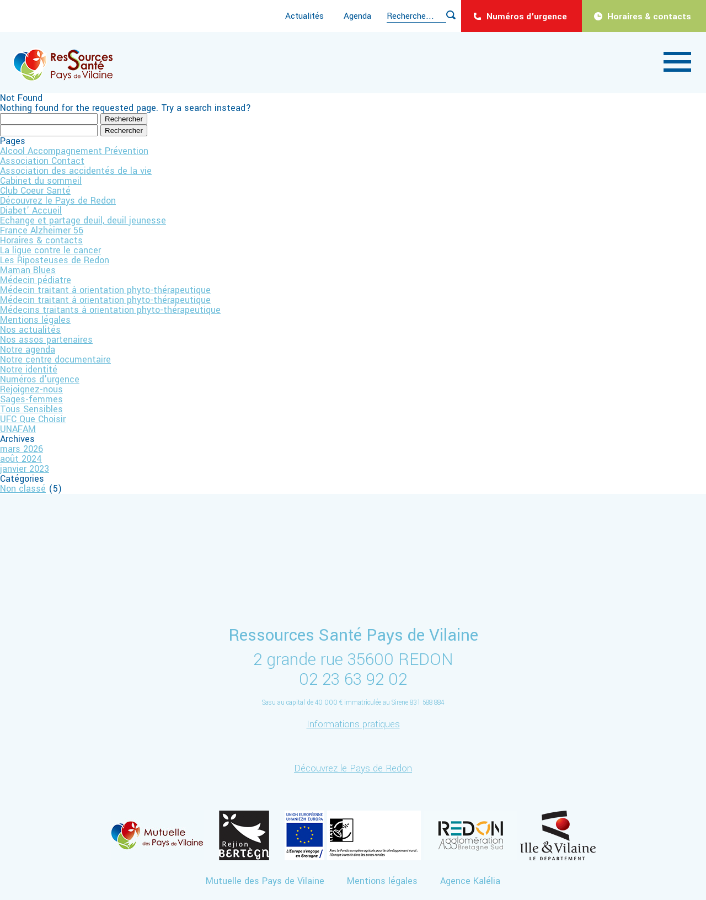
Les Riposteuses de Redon (54, 260)
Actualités (304, 16)
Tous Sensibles (31, 409)
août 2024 (21, 458)
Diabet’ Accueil (31, 210)
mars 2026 (21, 449)
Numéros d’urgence (526, 16)
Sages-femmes (31, 399)
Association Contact (42, 161)
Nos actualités (30, 329)
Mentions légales (35, 319)
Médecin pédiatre (35, 280)
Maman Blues (28, 270)
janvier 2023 (24, 468)
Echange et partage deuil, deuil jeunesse (83, 220)
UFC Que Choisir (33, 419)
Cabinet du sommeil (41, 180)
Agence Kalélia (470, 881)
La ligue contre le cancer (50, 250)
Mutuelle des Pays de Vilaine (265, 881)
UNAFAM (18, 429)
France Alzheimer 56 (41, 230)
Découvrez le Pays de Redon (58, 200)
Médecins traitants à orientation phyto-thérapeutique (110, 309)
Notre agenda (27, 349)
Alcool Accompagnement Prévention (74, 151)
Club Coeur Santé (35, 190)
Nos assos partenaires (46, 339)
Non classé (23, 488)
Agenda (357, 16)
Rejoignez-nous (31, 389)
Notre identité (28, 369)
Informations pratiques (353, 724)
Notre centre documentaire (55, 359)
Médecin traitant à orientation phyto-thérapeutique (105, 290)
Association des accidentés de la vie (76, 170)
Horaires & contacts (649, 16)
